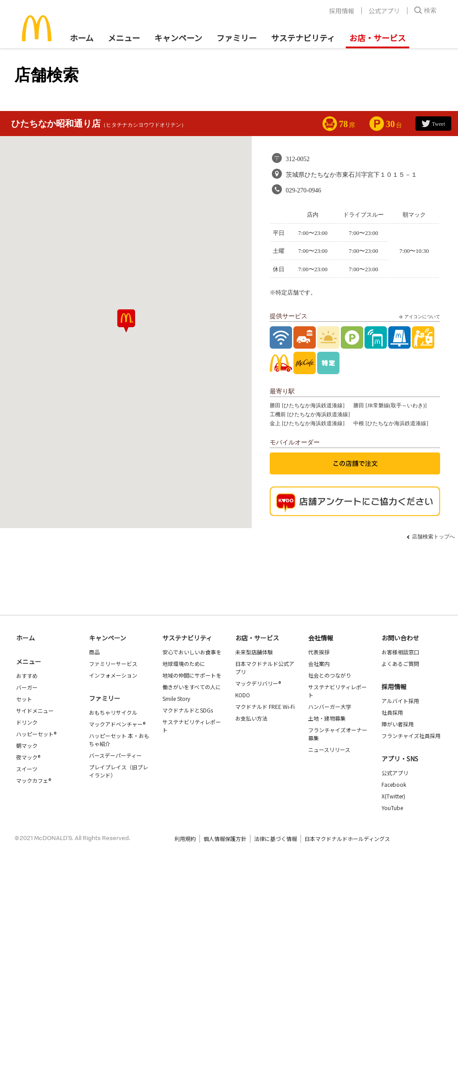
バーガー (27, 687)
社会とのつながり (329, 675)
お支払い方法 (251, 718)
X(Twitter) (393, 796)
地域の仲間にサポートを (191, 675)
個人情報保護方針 (225, 838)
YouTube (392, 807)
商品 (94, 652)
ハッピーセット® (36, 734)
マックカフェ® (33, 780)
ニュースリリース (329, 749)
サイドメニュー (35, 710)
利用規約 (185, 838)
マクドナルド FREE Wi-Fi (265, 706)
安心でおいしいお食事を (191, 652)
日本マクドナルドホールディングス (347, 838)
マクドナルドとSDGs (187, 710)
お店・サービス (377, 37)
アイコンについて (418, 316)
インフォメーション (113, 675)
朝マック (27, 745)
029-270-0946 (303, 190)
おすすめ (27, 675)
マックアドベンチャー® (117, 724)
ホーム (81, 37)
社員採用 (392, 712)
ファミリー (236, 37)
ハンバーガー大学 (329, 706)
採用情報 (341, 10)
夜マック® (28, 757)
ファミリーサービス (113, 663)
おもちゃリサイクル (113, 712)
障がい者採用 (398, 724)
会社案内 (319, 663)
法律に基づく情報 (275, 838)
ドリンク (27, 722)
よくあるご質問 (400, 663)
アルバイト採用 (400, 700)
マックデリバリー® (258, 683)
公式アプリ (384, 10)
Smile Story (176, 698)
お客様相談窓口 (400, 652)
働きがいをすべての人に (191, 687)
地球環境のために (183, 663)
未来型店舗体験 (254, 652)
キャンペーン (178, 37)
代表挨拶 (319, 652)
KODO (242, 695)
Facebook (394, 784)
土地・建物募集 (327, 718)
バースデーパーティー (115, 755)
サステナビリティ (303, 37)
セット (24, 699)
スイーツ (27, 768)
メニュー (28, 661)
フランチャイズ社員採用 (411, 735)
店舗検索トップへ (433, 536)
